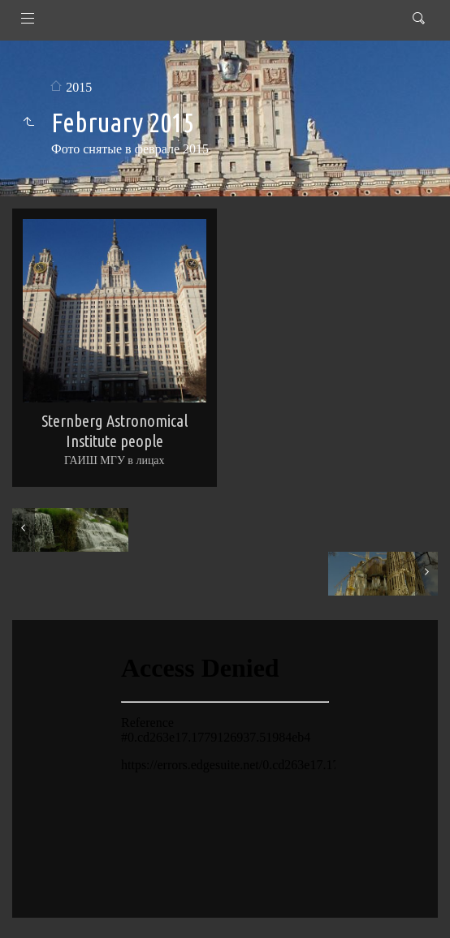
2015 (79, 87)
